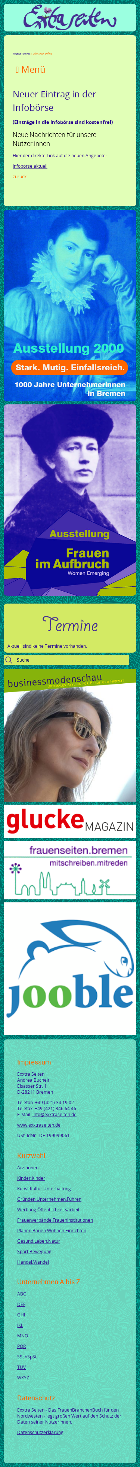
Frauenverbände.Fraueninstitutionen (55, 1220)
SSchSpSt (27, 1357)
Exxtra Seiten (21, 54)
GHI (21, 1315)
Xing (52, 47)
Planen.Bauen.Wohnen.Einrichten (51, 1230)
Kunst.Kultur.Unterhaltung (44, 1188)
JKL (20, 1325)
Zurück (20, 176)
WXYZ (23, 1378)
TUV (21, 1367)
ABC (21, 1294)
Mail (60, 47)
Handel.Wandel (33, 1262)
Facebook (16, 47)
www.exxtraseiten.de (38, 1125)
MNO (22, 1336)
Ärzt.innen (27, 1167)
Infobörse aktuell (30, 166)
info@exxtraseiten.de (54, 1114)
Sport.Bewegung (34, 1251)
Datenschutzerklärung (40, 1432)
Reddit (78, 47)
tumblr (69, 47)
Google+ (34, 47)
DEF (21, 1304)
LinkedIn (43, 47)
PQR (21, 1346)
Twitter (25, 47)
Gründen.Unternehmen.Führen (49, 1199)
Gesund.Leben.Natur (38, 1241)
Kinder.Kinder (31, 1178)
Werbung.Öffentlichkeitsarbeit (48, 1209)
